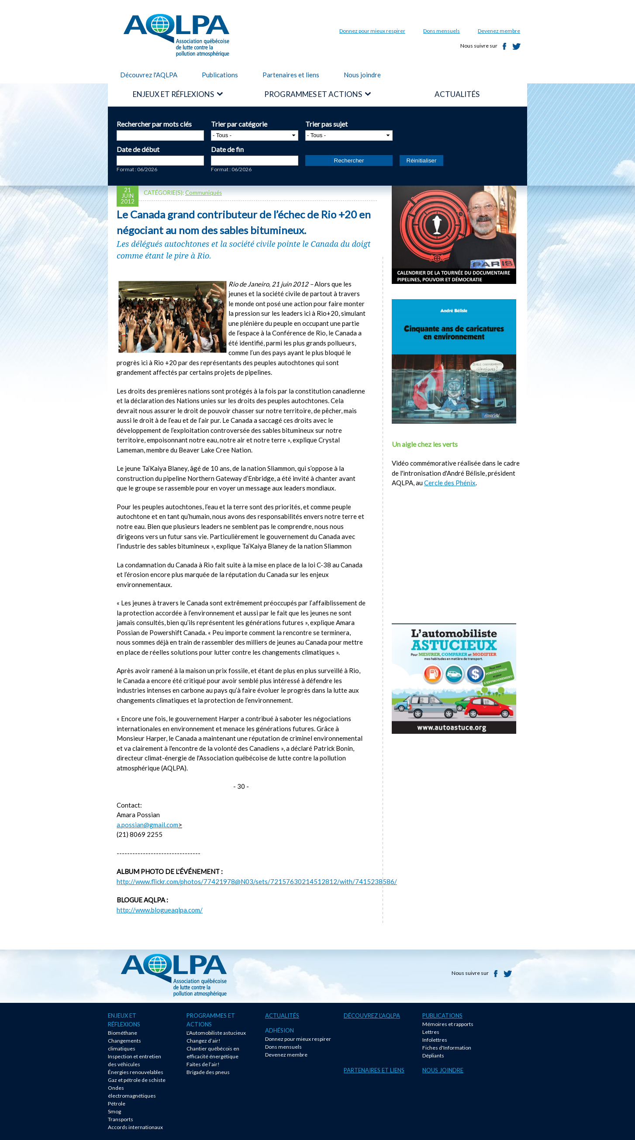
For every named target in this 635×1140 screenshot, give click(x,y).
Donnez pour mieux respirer (372, 31)
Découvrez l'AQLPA (148, 75)
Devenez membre (499, 31)
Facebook (504, 46)
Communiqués (203, 192)
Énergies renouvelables (135, 1072)
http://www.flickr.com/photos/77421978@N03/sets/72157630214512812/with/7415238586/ (257, 881)
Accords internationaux (135, 1127)
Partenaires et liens (290, 75)
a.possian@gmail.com (147, 825)
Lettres (430, 1032)
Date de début (138, 149)
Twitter (516, 46)
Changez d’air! (203, 1040)
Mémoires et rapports (447, 1024)
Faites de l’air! (203, 1064)
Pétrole (116, 1103)
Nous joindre (362, 75)
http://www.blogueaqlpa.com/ (160, 910)
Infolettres (434, 1039)
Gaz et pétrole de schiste (137, 1080)
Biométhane (122, 1032)
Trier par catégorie (239, 124)
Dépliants (433, 1055)
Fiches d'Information (446, 1047)
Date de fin (227, 149)
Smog (114, 1111)
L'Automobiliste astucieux (216, 1032)
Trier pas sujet (326, 124)
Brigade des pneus (208, 1072)
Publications (220, 75)
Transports (120, 1119)
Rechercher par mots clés (154, 124)
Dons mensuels (441, 31)
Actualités (282, 1015)
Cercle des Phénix (450, 483)
